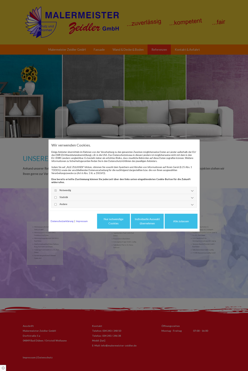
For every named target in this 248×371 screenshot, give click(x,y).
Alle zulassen (181, 221)
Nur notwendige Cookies (113, 221)
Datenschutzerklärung (62, 221)
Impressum (82, 221)
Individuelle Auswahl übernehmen (147, 221)
